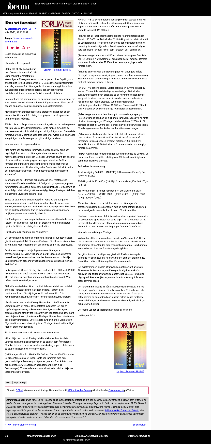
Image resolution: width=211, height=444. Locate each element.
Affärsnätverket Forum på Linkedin (122, 410)
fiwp (16, 382)
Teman (92, 3)
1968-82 (33, 13)
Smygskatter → (141, 424)
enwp (23, 382)
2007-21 (76, 13)
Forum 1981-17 (28, 29)
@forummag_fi (116, 390)
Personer (47, 3)
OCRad (19, 390)
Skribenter (65, 3)
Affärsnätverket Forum (79, 390)
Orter (56, 3)
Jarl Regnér (14, 29)
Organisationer (80, 3)
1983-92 (43, 13)
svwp (8, 382)
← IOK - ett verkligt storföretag (20, 424)
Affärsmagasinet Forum (14, 13)
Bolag (38, 3)
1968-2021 (87, 13)
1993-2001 (54, 13)
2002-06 (66, 13)
